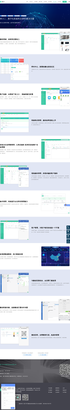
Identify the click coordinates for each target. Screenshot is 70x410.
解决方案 (40, 1)
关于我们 (59, 1)
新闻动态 (57, 390)
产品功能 (50, 388)
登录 (64, 1)
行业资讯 (45, 1)
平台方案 (54, 1)
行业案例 (35, 1)
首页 (27, 1)
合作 (64, 388)
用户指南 (50, 1)
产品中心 (31, 1)
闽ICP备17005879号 (47, 403)
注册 (69, 1)
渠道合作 (64, 390)
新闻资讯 (57, 388)
